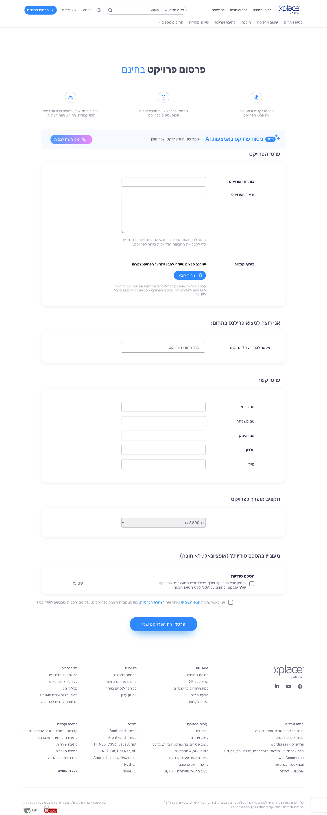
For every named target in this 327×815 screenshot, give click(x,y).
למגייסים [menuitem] (218, 10)
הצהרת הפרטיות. (152, 602)
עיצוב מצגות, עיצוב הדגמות (188, 758)
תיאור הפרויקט (242, 194)
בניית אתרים (294, 724)
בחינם (133, 69)
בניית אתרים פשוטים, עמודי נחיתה (279, 731)
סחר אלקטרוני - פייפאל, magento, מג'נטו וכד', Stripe (264, 751)
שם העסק (247, 435)
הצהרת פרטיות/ (60, 802)
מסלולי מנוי (69, 688)
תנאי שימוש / (98, 802)
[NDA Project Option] (251, 583)
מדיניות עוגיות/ (80, 802)
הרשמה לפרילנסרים (63, 675)
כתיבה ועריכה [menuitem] (225, 22)
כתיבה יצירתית (66, 744)
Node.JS (129, 771)
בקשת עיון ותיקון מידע (36, 802)
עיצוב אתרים (199, 737)
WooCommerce (291, 758)
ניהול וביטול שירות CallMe (58, 695)
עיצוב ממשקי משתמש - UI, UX (186, 771)
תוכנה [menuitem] (246, 22)
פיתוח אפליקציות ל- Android (115, 758)
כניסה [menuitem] (87, 10)
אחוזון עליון (129, 695)
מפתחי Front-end (122, 737)
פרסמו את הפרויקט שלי (163, 624)
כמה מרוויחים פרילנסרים (191, 688)
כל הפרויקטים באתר (62, 681)
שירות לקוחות (198, 702)
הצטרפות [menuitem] (69, 10)
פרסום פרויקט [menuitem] (40, 10)
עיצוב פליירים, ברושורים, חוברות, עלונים (180, 744)
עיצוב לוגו (201, 731)
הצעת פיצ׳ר (199, 695)
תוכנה (132, 724)
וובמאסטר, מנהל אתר (288, 764)
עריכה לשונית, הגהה (62, 758)
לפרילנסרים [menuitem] (238, 10)
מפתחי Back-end (123, 731)
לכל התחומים (67, 770)
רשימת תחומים (197, 675)
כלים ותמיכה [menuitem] (262, 10)
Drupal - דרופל (292, 771)
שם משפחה (245, 421)
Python (130, 764)
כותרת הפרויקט (241, 181)
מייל (251, 464)
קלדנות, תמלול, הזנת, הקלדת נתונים (50, 731)
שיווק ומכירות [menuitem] (199, 22)
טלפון (250, 450)
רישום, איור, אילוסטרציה (191, 751)
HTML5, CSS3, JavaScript (115, 744)
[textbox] (159, 347)
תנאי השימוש (190, 602)
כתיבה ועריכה (67, 724)
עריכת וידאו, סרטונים (193, 764)
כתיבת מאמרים (66, 751)
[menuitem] (98, 10)
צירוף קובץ (187, 275)
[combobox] (163, 347)
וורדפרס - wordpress (287, 744)
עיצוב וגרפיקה (197, 724)
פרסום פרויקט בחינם (122, 681)
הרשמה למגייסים (125, 675)
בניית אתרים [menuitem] (293, 22)
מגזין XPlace (198, 681)
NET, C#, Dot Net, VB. (119, 751)
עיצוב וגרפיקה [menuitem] (267, 22)
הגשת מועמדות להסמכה (59, 702)
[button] (198, 568)
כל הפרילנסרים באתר (121, 688)
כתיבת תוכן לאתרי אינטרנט (57, 737)
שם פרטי (248, 407)
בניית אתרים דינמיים (289, 737)
